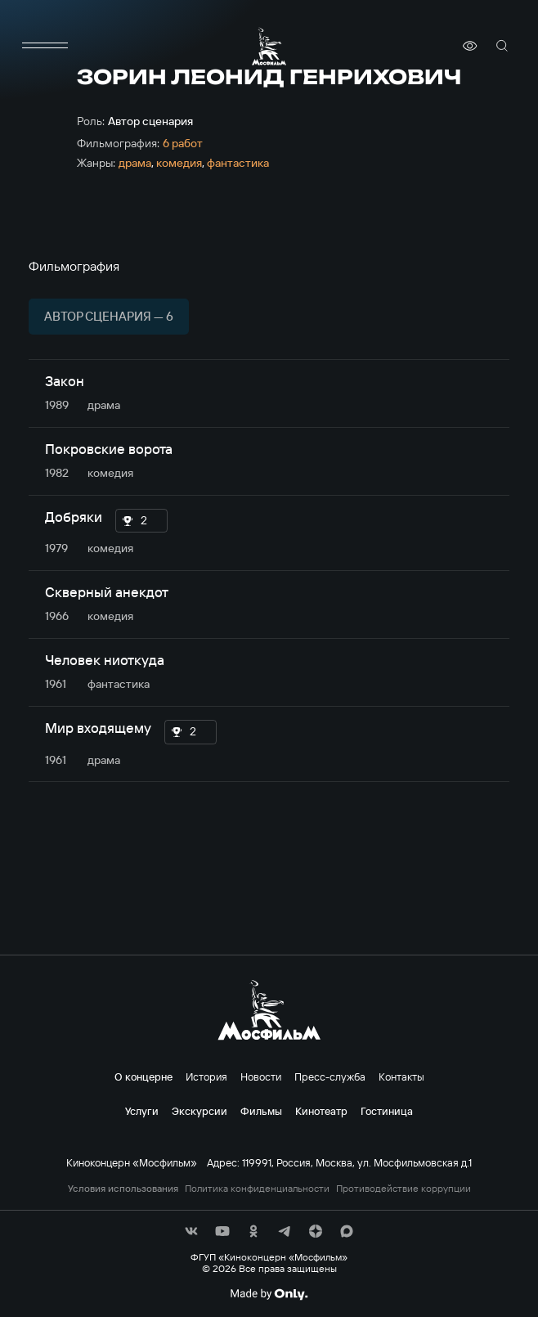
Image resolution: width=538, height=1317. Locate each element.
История (206, 1076)
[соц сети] (191, 1231)
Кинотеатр (321, 1110)
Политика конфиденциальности (257, 1188)
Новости (260, 1076)
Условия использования (123, 1188)
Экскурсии (199, 1110)
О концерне (143, 1076)
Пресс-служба (329, 1076)
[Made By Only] (268, 1294)
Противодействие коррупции (403, 1188)
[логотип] (269, 46)
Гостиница (387, 1110)
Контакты (401, 1076)
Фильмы (261, 1110)
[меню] (45, 45)
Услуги (142, 1110)
